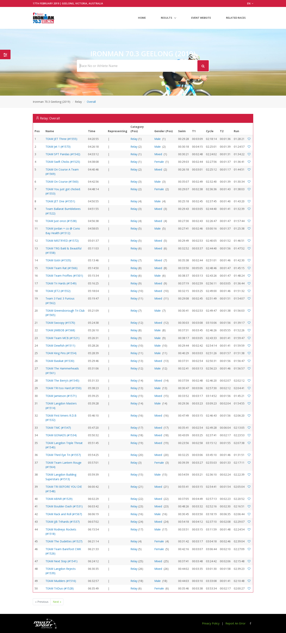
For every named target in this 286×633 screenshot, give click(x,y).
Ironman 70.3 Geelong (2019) (51, 102)
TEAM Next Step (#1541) (61, 561)
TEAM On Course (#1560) (61, 181)
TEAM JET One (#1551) (60, 201)
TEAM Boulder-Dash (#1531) (64, 506)
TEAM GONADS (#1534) (61, 435)
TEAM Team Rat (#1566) (61, 268)
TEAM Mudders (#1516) (60, 581)
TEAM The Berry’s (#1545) (62, 380)
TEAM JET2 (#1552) (58, 291)
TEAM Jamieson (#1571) (61, 396)
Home (142, 17)
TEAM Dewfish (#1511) (60, 345)
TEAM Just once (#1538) (61, 221)
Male (157, 139)
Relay (133, 139)
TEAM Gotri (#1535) (58, 260)
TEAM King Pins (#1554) (60, 353)
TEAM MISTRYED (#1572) (62, 240)
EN (250, 3)
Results (166, 17)
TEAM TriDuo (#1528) (59, 588)
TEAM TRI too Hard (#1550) (63, 388)
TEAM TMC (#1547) (58, 427)
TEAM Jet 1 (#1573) (58, 146)
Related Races (236, 17)
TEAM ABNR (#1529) (58, 499)
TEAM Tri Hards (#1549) (60, 283)
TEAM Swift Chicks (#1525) (62, 162)
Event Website (201, 17)
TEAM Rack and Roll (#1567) (63, 514)
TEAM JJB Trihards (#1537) (62, 521)
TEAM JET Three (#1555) (61, 139)
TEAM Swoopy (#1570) (60, 323)
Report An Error (235, 623)
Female (159, 162)
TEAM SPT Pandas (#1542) (62, 154)
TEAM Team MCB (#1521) (62, 338)
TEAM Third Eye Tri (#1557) (63, 455)
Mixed (158, 154)
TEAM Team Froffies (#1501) (64, 275)
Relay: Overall (50, 118)
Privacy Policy (210, 623)
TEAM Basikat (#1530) (59, 361)
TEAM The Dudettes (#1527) (63, 541)
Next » (57, 602)
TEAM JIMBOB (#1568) (60, 330)
